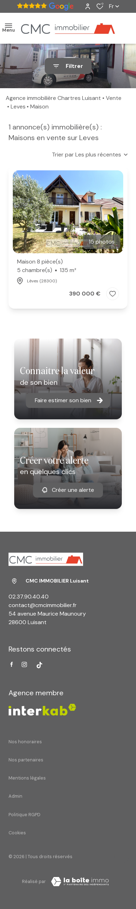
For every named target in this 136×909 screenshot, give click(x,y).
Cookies (17, 833)
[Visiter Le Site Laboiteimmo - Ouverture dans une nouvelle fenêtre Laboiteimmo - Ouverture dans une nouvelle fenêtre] (80, 881)
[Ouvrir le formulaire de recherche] (68, 66)
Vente (113, 98)
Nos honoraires (25, 742)
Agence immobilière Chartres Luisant (53, 98)
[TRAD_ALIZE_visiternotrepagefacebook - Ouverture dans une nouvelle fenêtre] (11, 664)
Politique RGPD (24, 815)
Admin (15, 796)
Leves (18, 106)
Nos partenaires (26, 760)
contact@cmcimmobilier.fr (43, 605)
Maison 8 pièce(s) (46, 266)
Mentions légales (27, 778)
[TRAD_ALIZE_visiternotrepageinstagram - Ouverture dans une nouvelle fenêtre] (24, 664)
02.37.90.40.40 (29, 596)
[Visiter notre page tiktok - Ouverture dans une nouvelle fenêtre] (39, 665)
